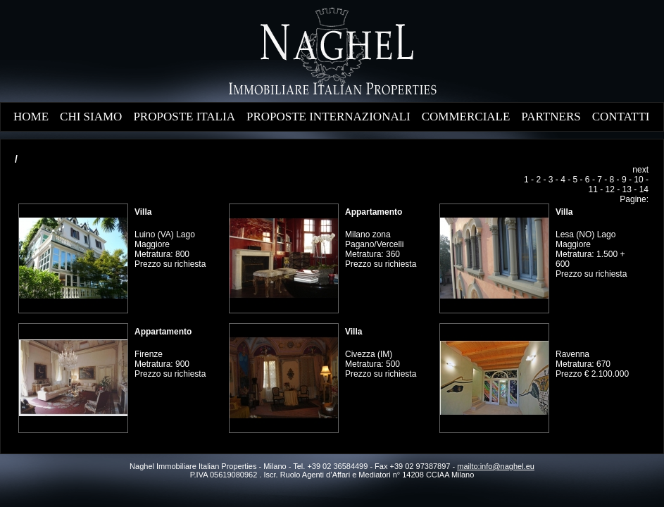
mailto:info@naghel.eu (495, 466)
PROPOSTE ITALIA (184, 116)
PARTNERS (550, 116)
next (640, 170)
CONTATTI (621, 116)
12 (610, 189)
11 (593, 189)
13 (627, 189)
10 (638, 179)
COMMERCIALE (466, 116)
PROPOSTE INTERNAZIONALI (328, 116)
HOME (31, 116)
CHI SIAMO (91, 116)
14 (644, 189)
